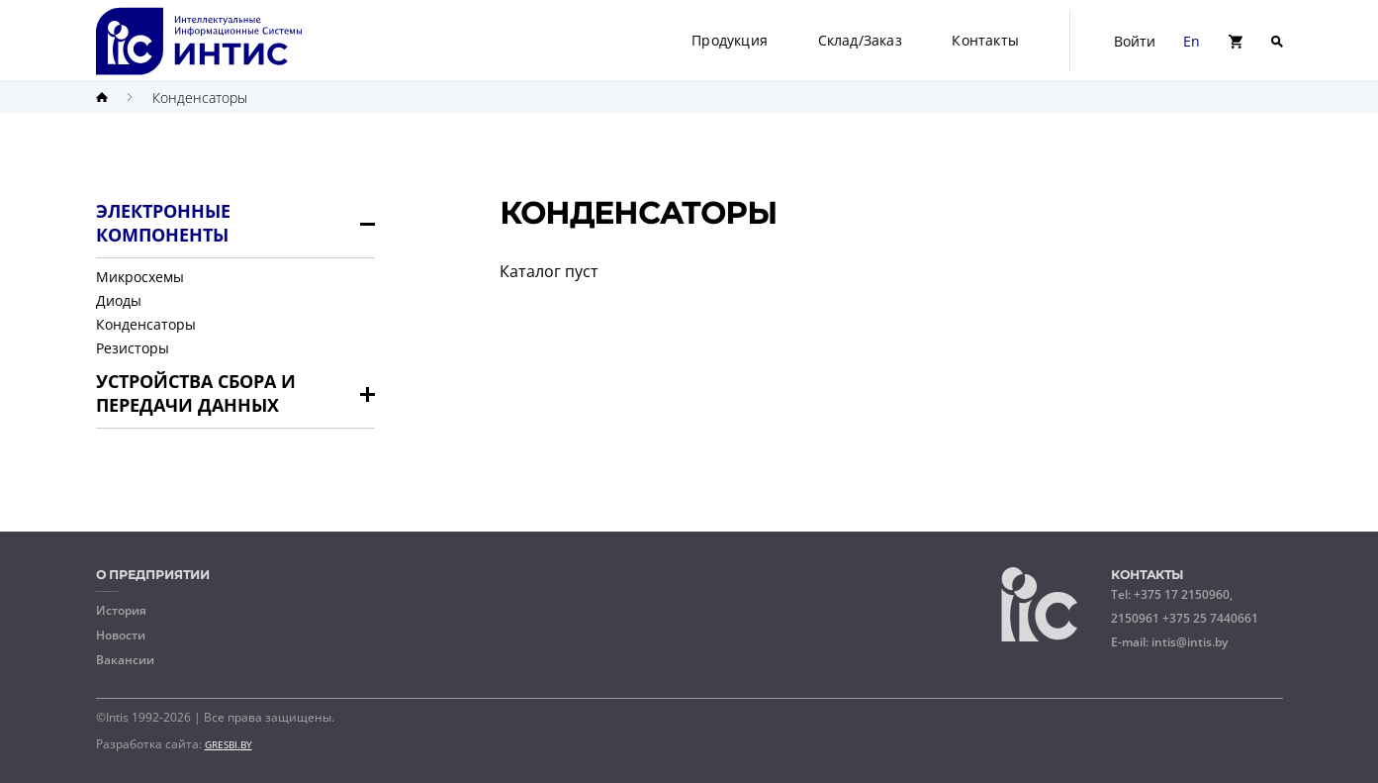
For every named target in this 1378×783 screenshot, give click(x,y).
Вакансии (125, 660)
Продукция (729, 40)
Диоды (118, 300)
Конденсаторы (199, 97)
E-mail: (1169, 642)
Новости (120, 635)
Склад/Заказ (860, 40)
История (121, 611)
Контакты (985, 40)
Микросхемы (140, 276)
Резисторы (132, 348)
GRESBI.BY (228, 744)
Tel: (1184, 606)
